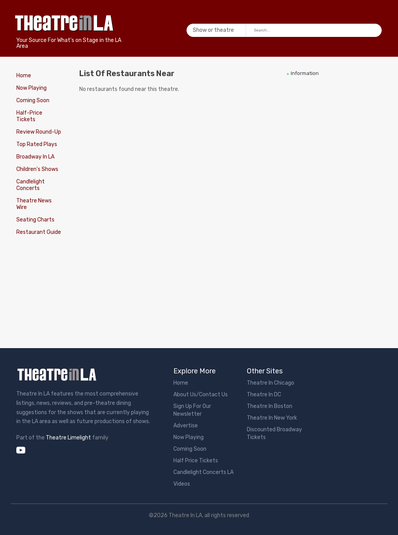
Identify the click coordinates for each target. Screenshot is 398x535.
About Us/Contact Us (200, 394)
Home (23, 75)
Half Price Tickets (195, 460)
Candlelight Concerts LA (203, 472)
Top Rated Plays (36, 144)
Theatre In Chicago (270, 383)
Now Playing (31, 88)
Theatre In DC (264, 394)
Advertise (185, 425)
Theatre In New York (272, 418)
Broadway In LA (35, 156)
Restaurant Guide (38, 232)
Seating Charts (35, 219)
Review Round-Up (38, 132)
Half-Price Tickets (29, 116)
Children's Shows (37, 169)
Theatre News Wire (34, 204)
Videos (181, 484)
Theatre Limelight (68, 437)
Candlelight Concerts (30, 185)
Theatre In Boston (269, 406)
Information (305, 73)
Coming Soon (32, 100)
